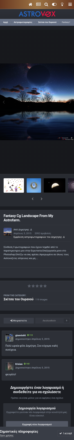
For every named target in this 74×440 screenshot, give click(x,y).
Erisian (19, 354)
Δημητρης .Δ (25, 220)
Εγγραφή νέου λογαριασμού (37, 415)
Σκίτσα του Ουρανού (18, 290)
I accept (65, 433)
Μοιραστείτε (18, 311)
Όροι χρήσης (7, 435)
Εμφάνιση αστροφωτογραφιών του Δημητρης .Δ (39, 227)
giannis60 (20, 326)
